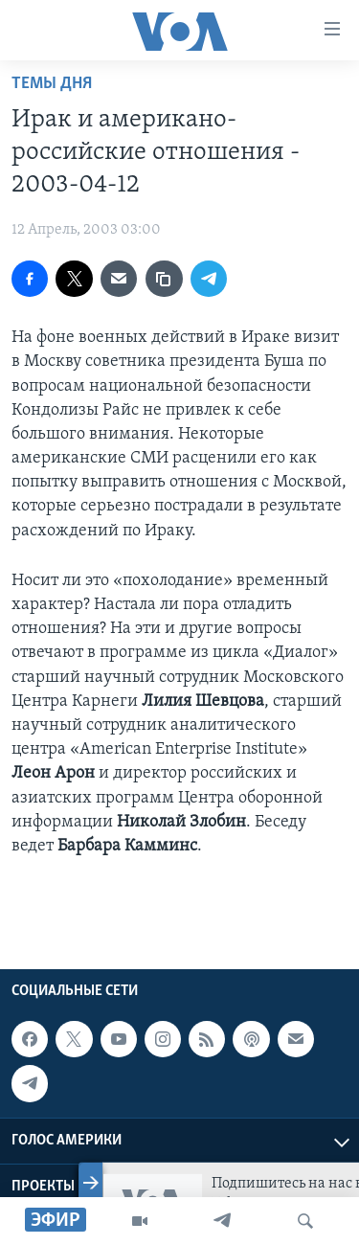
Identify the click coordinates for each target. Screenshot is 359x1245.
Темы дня (51, 84)
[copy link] (164, 278)
